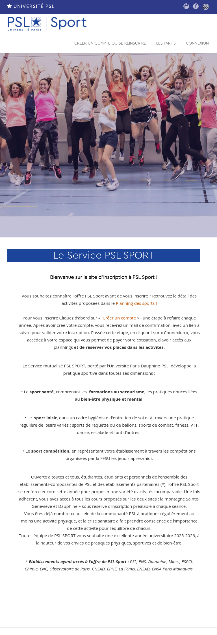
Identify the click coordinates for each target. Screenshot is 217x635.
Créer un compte (119, 318)
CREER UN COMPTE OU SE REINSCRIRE (110, 43)
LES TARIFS (166, 43)
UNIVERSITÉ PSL (31, 6)
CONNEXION (197, 43)
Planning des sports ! (136, 303)
